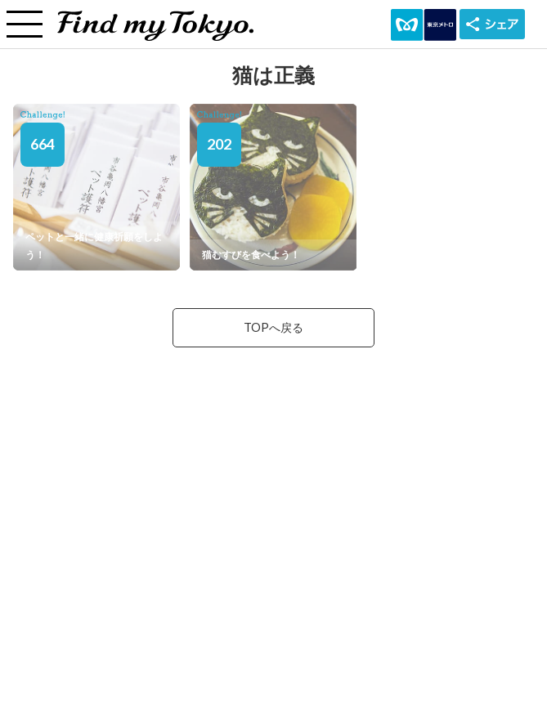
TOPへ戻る (273, 327)
